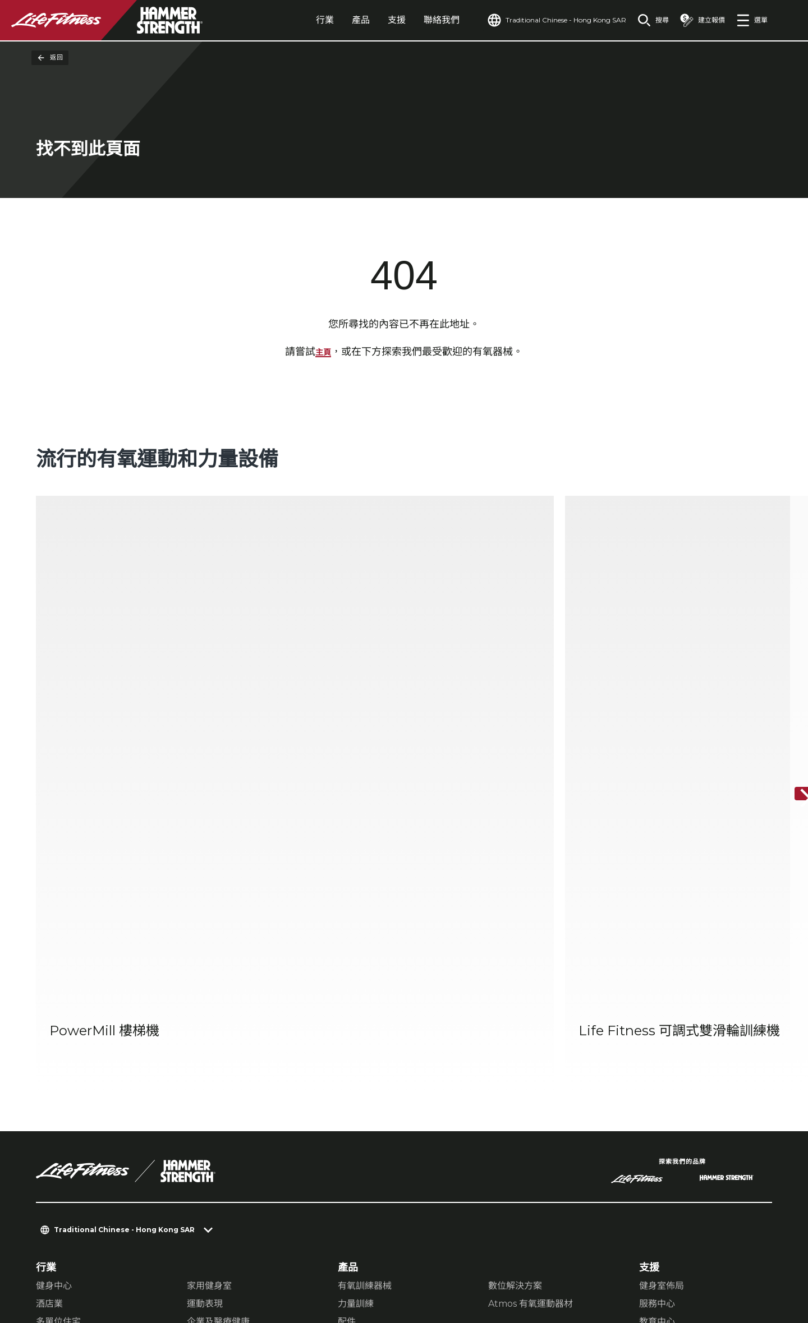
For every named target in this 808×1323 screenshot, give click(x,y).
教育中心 (657, 1027)
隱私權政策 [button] (157, 1255)
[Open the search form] (644, 20)
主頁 (323, 354)
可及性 (51, 1139)
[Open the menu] (752, 20)
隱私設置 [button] (103, 1255)
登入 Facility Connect (90, 1182)
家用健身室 (209, 991)
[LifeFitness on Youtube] (745, 1264)
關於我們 (56, 1053)
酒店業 (49, 1009)
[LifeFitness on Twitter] (704, 1264)
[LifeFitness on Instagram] (664, 1264)
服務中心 (657, 1009)
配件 (347, 1027)
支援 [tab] (371, 20)
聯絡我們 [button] (54, 1255)
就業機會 (56, 1160)
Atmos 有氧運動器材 (530, 1009)
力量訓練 (356, 1009)
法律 (46, 1117)
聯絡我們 (416, 20)
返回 (49, 57)
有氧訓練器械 (365, 991)
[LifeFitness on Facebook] (623, 1264)
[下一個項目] (790, 647)
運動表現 (205, 1009)
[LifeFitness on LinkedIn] (583, 1264)
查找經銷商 (61, 1074)
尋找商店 (56, 1096)
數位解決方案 (515, 991)
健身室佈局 (661, 991)
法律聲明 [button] (211, 1255)
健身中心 (54, 991)
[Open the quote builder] (698, 20)
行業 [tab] (299, 20)
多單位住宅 (58, 1027)
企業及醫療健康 (218, 1027)
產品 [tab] (335, 20)
